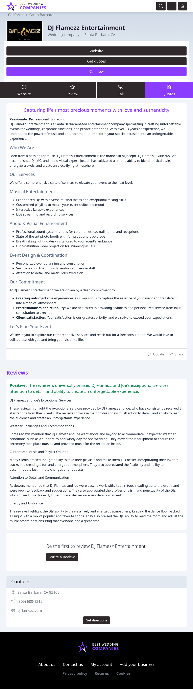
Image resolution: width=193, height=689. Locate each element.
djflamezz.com (30, 610)
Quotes (169, 89)
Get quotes (96, 61)
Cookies (123, 673)
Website (96, 50)
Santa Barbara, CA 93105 (39, 592)
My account (101, 664)
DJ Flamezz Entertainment (86, 28)
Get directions (96, 620)
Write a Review (62, 556)
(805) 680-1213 (30, 601)
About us (47, 664)
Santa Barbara (41, 14)
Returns (102, 673)
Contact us (73, 664)
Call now (96, 71)
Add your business (137, 664)
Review (72, 89)
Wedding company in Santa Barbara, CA (81, 34)
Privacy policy (75, 673)
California (16, 14)
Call (120, 89)
